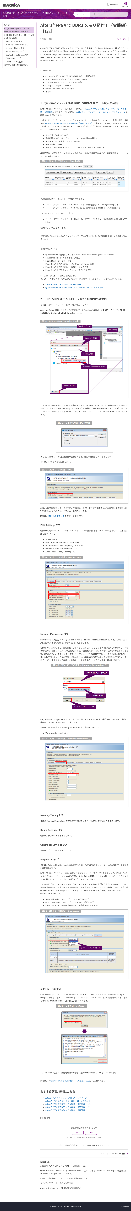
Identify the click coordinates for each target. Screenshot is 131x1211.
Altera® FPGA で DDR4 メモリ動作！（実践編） (66, 1110)
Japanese (125, 1206)
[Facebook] (41, 1118)
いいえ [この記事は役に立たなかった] (91, 1133)
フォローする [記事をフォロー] (121, 39)
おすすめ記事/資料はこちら (16, 65)
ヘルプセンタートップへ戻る (114, 1153)
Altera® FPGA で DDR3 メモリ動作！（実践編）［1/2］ (68, 1104)
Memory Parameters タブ (17, 44)
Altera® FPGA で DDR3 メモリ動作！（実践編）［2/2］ (68, 1107)
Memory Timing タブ (15, 48)
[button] (125, 4)
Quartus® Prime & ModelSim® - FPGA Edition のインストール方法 (74, 287)
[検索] (109, 14)
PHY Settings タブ (14, 41)
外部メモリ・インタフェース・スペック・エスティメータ (100, 112)
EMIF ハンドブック (56, 516)
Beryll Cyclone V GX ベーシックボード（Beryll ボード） (69, 123)
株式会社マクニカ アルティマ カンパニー (22, 12)
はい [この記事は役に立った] (77, 1133)
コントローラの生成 (14, 61)
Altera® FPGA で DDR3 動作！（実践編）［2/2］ (70, 1080)
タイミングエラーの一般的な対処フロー (57, 1183)
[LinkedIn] (48, 1118)
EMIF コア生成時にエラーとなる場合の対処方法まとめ (64, 1178)
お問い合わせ (92, 1145)
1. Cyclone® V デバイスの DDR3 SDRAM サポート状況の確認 (17, 30)
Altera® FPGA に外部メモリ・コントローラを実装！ (67, 1100)
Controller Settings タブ (17, 54)
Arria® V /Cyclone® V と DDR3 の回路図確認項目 (61, 1188)
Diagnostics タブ (13, 58)
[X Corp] (45, 1118)
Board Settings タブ (15, 51)
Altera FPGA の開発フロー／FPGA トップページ (66, 1097)
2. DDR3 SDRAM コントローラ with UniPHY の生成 (19, 36)
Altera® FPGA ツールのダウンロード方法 (63, 284)
